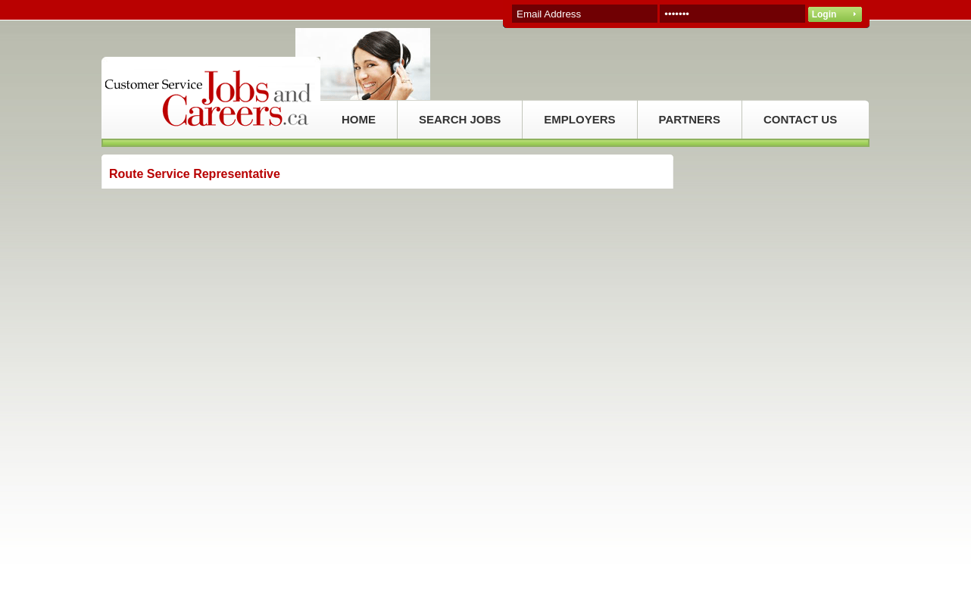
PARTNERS (689, 119)
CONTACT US (800, 119)
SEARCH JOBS (460, 119)
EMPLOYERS (579, 119)
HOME (359, 119)
